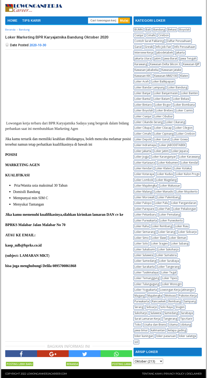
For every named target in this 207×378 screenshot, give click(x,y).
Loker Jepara (180, 151)
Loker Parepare (144, 209)
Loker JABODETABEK (172, 145)
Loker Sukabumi (144, 249)
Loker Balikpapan (163, 81)
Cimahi (150, 35)
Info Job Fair (163, 47)
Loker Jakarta (142, 151)
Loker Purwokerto (171, 220)
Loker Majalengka (145, 186)
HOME (13, 20)
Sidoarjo (151, 307)
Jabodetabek (164, 52)
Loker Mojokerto (187, 191)
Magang (139, 296)
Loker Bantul (142, 99)
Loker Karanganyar (164, 157)
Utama (173, 325)
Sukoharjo (140, 313)
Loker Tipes (169, 278)
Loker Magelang (166, 180)
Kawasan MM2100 (165, 76)
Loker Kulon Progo (188, 174)
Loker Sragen (159, 243)
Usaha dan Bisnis (155, 325)
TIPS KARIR (31, 20)
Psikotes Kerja (188, 296)
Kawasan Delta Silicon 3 (165, 64)
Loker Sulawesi (143, 255)
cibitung (186, 325)
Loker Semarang (144, 232)
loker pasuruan (166, 336)
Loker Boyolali (143, 110)
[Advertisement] (68, 84)
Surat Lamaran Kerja (147, 319)
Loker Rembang (162, 226)
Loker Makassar (170, 186)
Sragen (180, 307)
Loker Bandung (177, 87)
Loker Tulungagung (146, 284)
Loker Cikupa (142, 128)
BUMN (138, 29)
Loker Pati (163, 209)
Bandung (159, 29)
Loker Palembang (168, 197)
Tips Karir (186, 319)
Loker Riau (181, 226)
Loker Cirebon (186, 134)
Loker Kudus (165, 174)
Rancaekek (159, 301)
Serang (138, 307)
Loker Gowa (180, 139)
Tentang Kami (152, 373)
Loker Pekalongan (184, 209)
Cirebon (163, 35)
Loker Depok (142, 139)
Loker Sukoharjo (168, 249)
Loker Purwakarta (145, 220)
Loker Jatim (161, 151)
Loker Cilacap (163, 128)
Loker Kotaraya (144, 174)
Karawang (140, 64)
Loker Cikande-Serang (148, 122)
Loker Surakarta (144, 267)
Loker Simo (141, 238)
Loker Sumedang (145, 261)
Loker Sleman (177, 238)
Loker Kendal (189, 163)
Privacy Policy (174, 373)
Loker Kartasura (144, 163)
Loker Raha (141, 226)
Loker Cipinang (164, 134)
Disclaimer (194, 373)
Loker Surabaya (169, 261)
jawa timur (141, 330)
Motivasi (170, 296)
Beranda (72, 364)
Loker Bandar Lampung (149, 87)
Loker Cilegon (183, 128)
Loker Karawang (189, 157)
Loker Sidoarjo (187, 232)
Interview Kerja (143, 52)
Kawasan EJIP (191, 64)
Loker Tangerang (168, 267)
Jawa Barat (170, 58)
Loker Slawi (159, 238)
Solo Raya (166, 307)
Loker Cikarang (175, 122)
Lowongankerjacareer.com (47, 373)
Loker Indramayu (145, 145)
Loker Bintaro (143, 105)
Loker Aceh (141, 81)
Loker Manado (164, 191)
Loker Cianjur (142, 116)
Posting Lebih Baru (20, 364)
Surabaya (187, 313)
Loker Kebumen (168, 163)
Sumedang (171, 313)
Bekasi (172, 29)
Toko (137, 325)
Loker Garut (161, 139)
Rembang (175, 301)
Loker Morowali (144, 197)
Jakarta (180, 52)
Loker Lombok (143, 180)
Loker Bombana (184, 105)
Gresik (149, 47)
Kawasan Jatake (171, 70)
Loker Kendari (143, 168)
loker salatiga (187, 336)
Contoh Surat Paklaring (149, 41)
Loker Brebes (164, 110)
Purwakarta (141, 301)
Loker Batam (162, 99)
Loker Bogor (163, 105)
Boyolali (184, 29)
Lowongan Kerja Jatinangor (177, 290)
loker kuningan (143, 336)
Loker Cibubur (163, 116)
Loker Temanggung (146, 278)
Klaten (184, 76)
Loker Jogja (141, 157)
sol (136, 342)
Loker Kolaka (182, 168)
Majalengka (155, 296)
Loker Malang (143, 191)
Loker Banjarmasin (166, 93)
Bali (148, 29)
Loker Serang (166, 232)
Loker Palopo (143, 203)
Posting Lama (121, 364)
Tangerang (170, 319)
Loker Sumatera (166, 255)
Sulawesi (155, 313)
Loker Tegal (168, 272)
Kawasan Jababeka (146, 70)
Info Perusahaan (184, 47)
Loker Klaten (163, 168)
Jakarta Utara (142, 58)
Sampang (190, 301)
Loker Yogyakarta (145, 290)
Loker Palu (161, 203)
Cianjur (139, 35)
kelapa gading (177, 330)
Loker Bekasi (181, 99)
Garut (138, 47)
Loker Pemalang (169, 214)
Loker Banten (189, 93)
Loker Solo (141, 243)
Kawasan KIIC (142, 76)
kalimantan (158, 330)
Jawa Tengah (188, 58)
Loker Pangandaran (183, 203)
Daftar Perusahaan (179, 41)
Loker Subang (179, 243)
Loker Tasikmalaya (146, 272)
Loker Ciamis (184, 110)
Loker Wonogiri (172, 284)
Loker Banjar (142, 93)
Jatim (157, 58)
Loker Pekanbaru (145, 214)
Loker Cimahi (142, 134)
